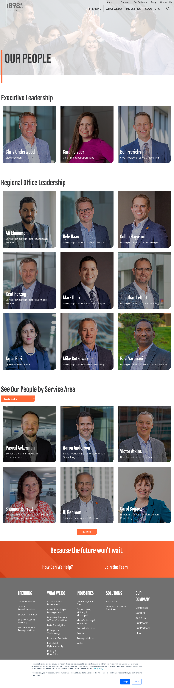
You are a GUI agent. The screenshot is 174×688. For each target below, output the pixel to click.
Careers (125, 2)
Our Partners (140, 2)
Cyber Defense (26, 601)
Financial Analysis (57, 638)
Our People (142, 623)
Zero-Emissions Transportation (26, 629)
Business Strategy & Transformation (57, 619)
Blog (153, 2)
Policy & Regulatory (53, 653)
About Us (111, 2)
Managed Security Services (116, 608)
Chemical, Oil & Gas (85, 603)
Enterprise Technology (53, 632)
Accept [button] (125, 682)
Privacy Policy (98, 669)
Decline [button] (136, 682)
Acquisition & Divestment (54, 603)
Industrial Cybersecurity (55, 645)
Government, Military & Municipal (84, 612)
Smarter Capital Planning (26, 621)
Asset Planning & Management (56, 611)
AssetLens (112, 601)
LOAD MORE (87, 532)
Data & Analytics (56, 625)
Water (80, 643)
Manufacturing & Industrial (86, 622)
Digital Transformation (26, 608)
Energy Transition (28, 614)
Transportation (85, 638)
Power (80, 633)
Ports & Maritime (86, 628)
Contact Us (166, 2)
